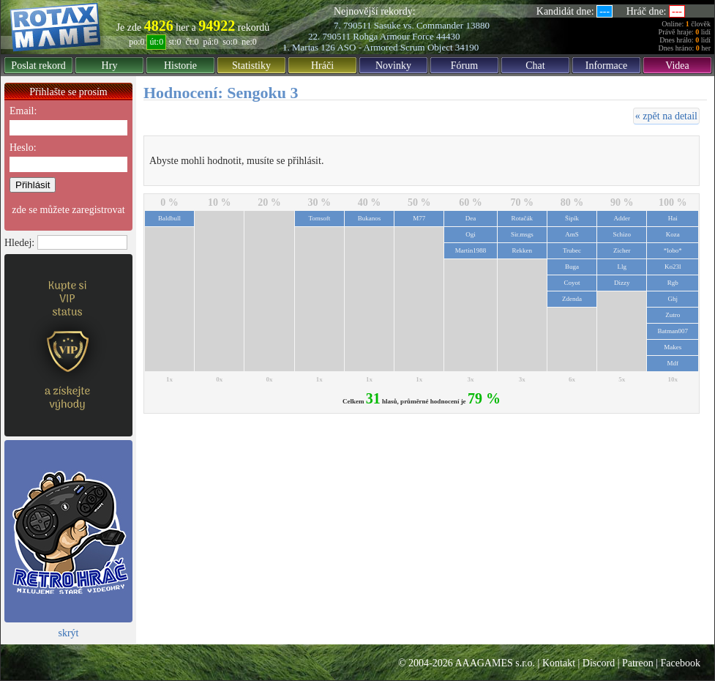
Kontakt (558, 663)
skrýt (69, 633)
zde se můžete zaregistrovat (68, 209)
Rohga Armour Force (393, 36)
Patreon (638, 663)
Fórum (464, 65)
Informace (606, 65)
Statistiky (251, 65)
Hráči (322, 65)
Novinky (393, 65)
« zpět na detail (666, 116)
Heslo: (23, 147)
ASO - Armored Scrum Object (394, 47)
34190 (467, 47)
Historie (180, 65)
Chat (534, 65)
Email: (23, 110)
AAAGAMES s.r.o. (494, 663)
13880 (477, 25)
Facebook (680, 663)
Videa (677, 65)
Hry (110, 65)
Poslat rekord (38, 65)
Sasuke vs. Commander (418, 25)
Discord (599, 663)
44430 (448, 36)
